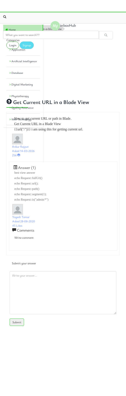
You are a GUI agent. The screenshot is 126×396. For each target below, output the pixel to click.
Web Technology (20, 119)
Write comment (23, 237)
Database (16, 73)
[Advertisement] (22, 144)
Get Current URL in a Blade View (47, 101)
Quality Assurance (21, 108)
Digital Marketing (21, 84)
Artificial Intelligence (23, 61)
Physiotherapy (19, 96)
